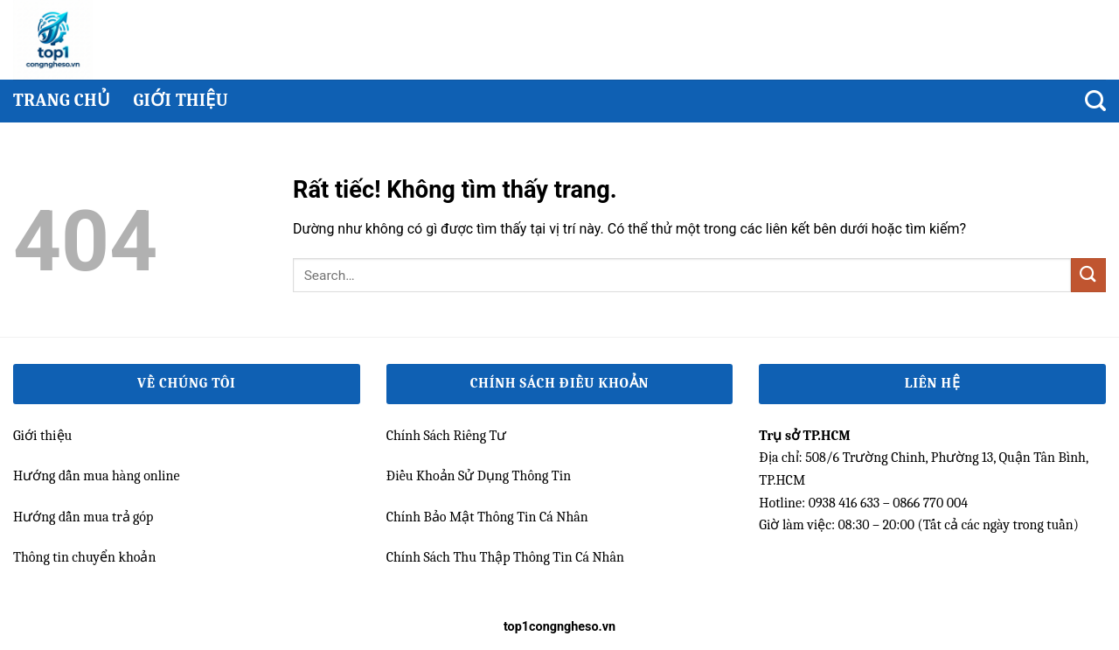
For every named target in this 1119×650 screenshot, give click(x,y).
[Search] (1095, 101)
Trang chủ (61, 100)
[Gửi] (1088, 275)
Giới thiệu (180, 100)
